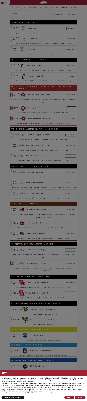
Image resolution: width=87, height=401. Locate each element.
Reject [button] (69, 397)
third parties (34, 383)
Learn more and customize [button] (13, 397)
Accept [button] (80, 397)
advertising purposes (76, 385)
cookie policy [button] (28, 382)
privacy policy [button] (68, 378)
